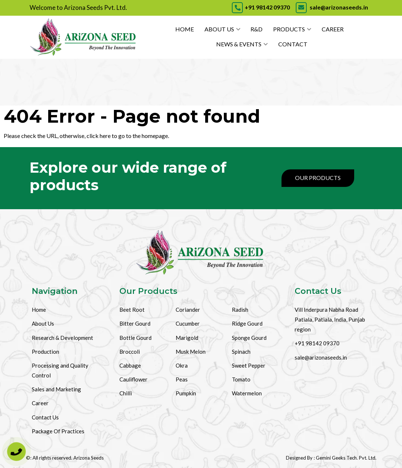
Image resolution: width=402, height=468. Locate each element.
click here (99, 135)
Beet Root (132, 309)
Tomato (241, 379)
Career (333, 29)
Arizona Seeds (88, 458)
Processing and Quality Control (60, 370)
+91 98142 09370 (261, 7)
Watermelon (247, 393)
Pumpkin (186, 393)
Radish (240, 309)
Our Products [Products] (318, 177)
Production (45, 351)
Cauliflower (133, 379)
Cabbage (130, 365)
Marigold (187, 337)
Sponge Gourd (249, 337)
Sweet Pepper (248, 365)
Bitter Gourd (134, 323)
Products (289, 29)
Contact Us (45, 417)
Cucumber (188, 323)
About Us (219, 29)
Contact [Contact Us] (292, 44)
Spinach (241, 351)
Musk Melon (191, 351)
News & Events (238, 44)
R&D (256, 29)
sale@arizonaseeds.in (331, 7)
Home (184, 29)
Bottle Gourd (135, 337)
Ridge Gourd (247, 323)
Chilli (125, 393)
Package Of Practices (58, 431)
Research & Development (62, 337)
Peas (182, 379)
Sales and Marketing (56, 389)
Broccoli (129, 351)
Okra (182, 365)
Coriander (188, 309)
